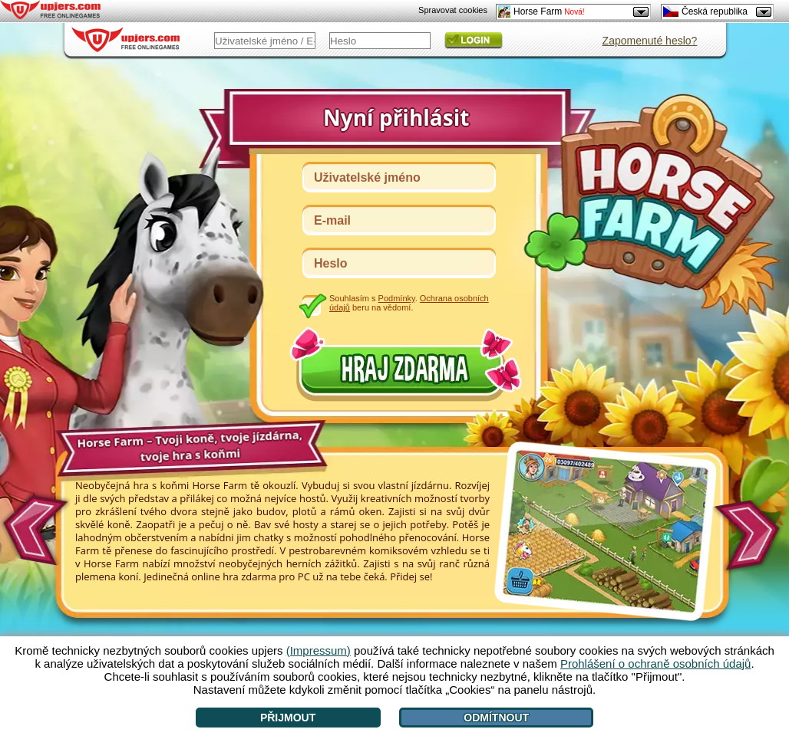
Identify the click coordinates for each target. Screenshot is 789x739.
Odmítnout (496, 717)
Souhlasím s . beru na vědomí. (409, 303)
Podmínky (396, 298)
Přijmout (287, 717)
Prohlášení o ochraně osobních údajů (655, 663)
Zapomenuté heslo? (650, 40)
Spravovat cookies (452, 10)
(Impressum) (318, 650)
